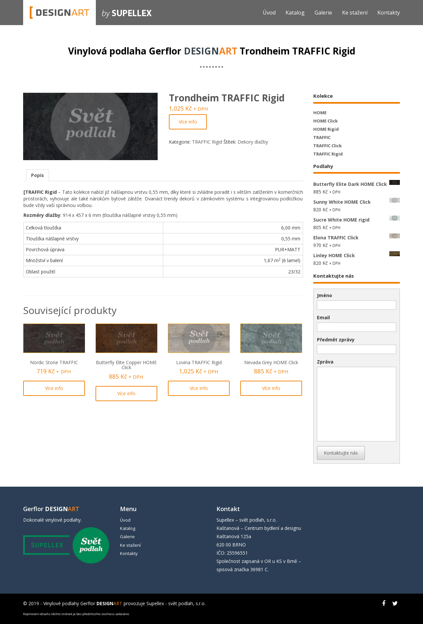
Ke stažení (354, 12)
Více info (188, 122)
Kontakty (388, 12)
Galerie (323, 12)
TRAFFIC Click (327, 146)
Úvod (269, 12)
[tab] (37, 175)
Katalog (295, 12)
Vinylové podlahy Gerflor (82, 603)
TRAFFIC (321, 137)
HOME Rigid (326, 129)
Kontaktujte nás (341, 453)
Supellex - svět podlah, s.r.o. (176, 603)
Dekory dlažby (253, 142)
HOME (320, 113)
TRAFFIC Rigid (207, 142)
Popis (37, 175)
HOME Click (325, 121)
